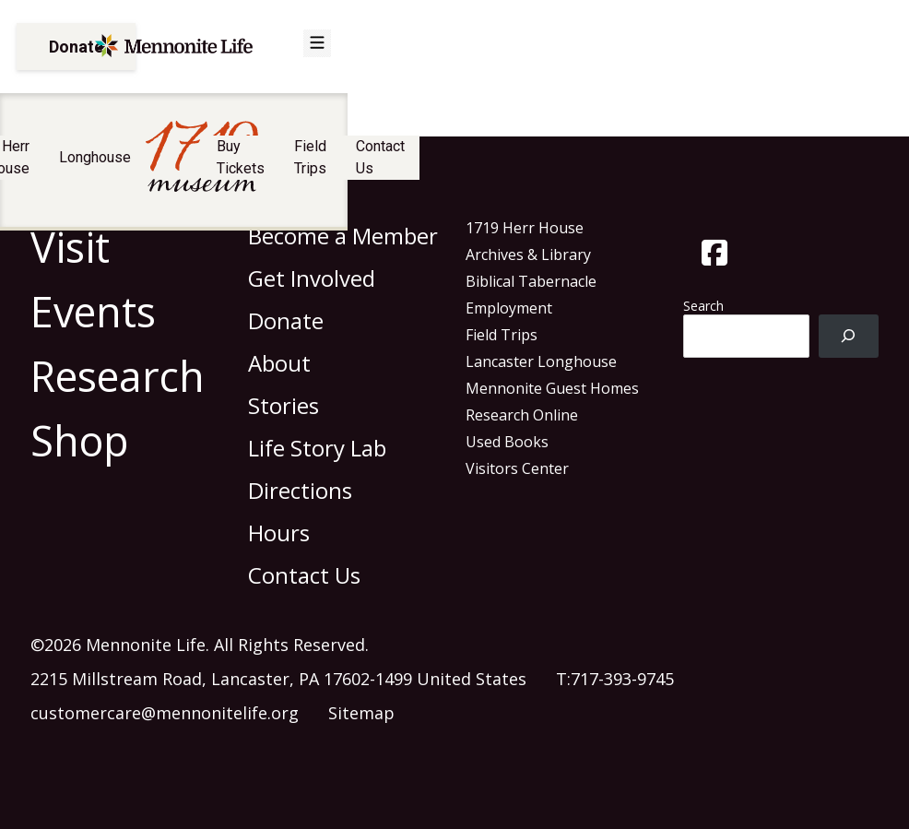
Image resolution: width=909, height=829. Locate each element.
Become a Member (343, 235)
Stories (283, 405)
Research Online (522, 415)
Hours (279, 532)
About (279, 363)
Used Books (507, 442)
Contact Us (782, 165)
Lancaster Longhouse (541, 361)
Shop (79, 440)
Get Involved (311, 278)
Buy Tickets (582, 165)
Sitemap (361, 713)
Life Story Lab (317, 447)
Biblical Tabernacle (531, 281)
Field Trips (683, 165)
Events (93, 311)
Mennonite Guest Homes (552, 388)
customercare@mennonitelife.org (164, 713)
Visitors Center (517, 468)
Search (703, 305)
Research (117, 376)
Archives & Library (528, 254)
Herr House (227, 165)
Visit (145, 165)
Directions (300, 490)
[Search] (849, 336)
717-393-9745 (622, 679)
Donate (76, 53)
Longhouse (329, 165)
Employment (509, 308)
